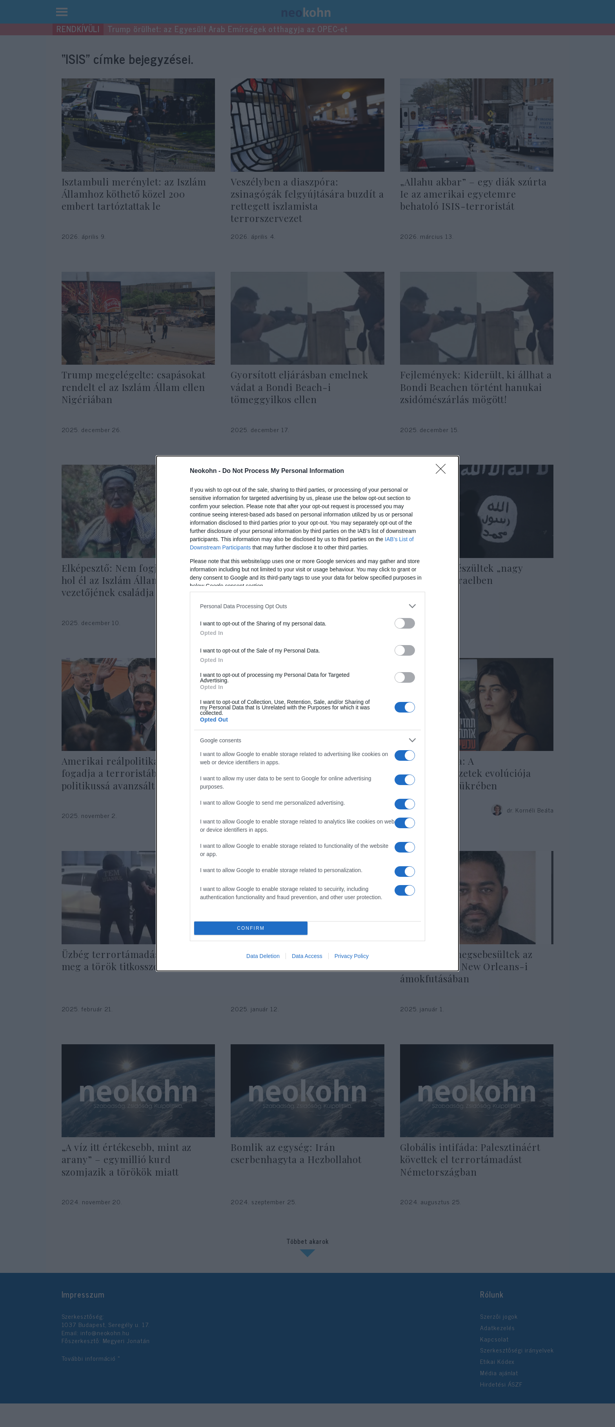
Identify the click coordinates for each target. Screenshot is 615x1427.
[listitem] (307, 606)
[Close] (443, 471)
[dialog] (307, 713)
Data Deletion (263, 956)
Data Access (307, 956)
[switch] (405, 623)
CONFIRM (251, 928)
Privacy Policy (352, 956)
